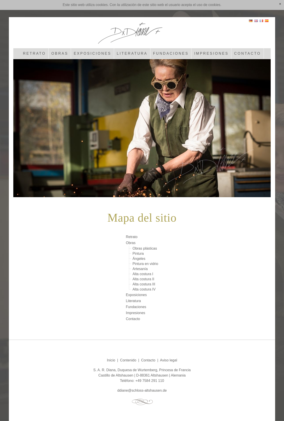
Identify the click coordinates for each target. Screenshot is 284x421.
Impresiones (211, 53)
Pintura (138, 253)
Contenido (128, 360)
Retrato (34, 53)
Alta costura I (142, 274)
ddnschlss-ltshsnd (142, 390)
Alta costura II (143, 279)
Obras (59, 53)
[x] (280, 4)
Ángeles (138, 259)
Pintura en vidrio (145, 264)
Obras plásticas (144, 248)
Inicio (111, 360)
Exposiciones (92, 53)
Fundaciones (171, 53)
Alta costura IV (144, 289)
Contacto (247, 53)
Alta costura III (143, 284)
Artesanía (140, 269)
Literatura (132, 53)
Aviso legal (168, 360)
